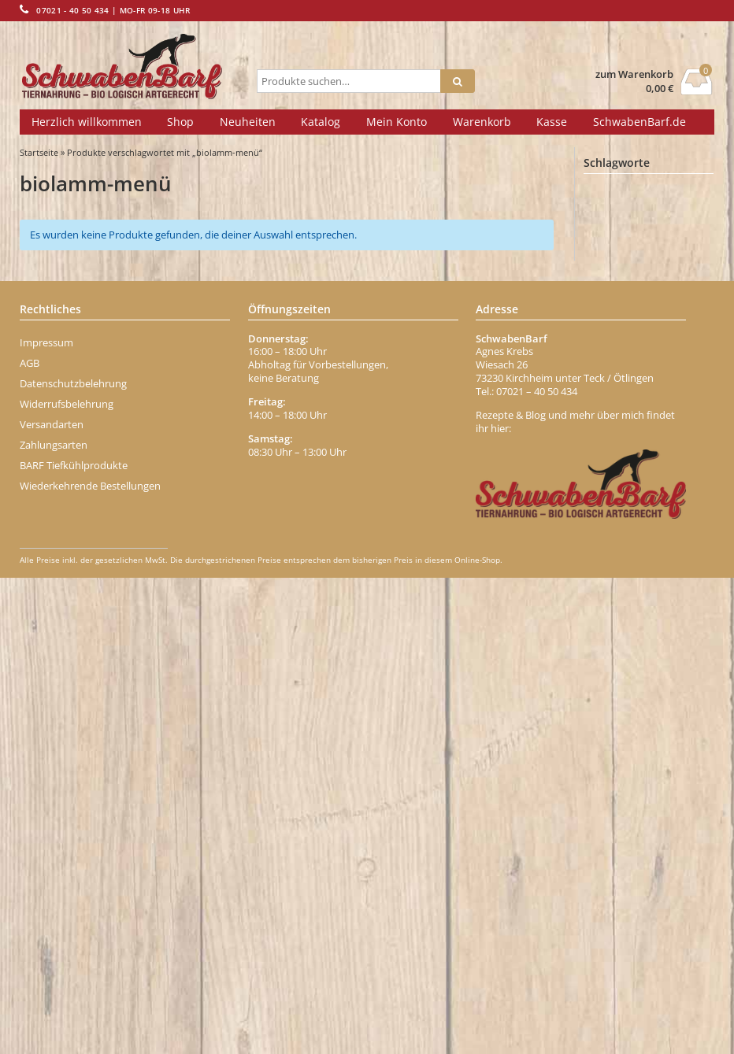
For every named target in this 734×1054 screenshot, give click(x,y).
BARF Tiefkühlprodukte (74, 941)
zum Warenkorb (634, 74)
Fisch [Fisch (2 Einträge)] (612, 723)
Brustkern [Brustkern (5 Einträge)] (625, 492)
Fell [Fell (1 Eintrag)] (672, 677)
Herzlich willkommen (87, 121)
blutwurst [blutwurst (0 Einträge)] (664, 423)
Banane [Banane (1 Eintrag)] (663, 262)
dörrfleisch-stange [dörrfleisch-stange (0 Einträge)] (630, 585)
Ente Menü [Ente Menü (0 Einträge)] (617, 631)
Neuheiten (248, 121)
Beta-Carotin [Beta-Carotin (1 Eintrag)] (626, 331)
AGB (29, 839)
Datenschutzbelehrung (73, 859)
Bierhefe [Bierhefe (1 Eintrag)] (617, 354)
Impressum (46, 819)
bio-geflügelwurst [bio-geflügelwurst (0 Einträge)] (628, 399)
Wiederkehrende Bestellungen (90, 962)
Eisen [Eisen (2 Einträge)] (612, 608)
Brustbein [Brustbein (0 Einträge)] (682, 469)
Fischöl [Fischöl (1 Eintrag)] (665, 723)
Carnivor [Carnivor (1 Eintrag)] (617, 516)
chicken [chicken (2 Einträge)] (679, 516)
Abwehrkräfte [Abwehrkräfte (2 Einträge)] (630, 217)
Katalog (320, 121)
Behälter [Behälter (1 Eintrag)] (617, 285)
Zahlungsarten (53, 921)
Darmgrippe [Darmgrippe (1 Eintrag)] (624, 539)
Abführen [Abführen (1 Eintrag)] (618, 194)
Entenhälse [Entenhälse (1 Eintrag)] (623, 654)
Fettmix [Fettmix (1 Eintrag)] (657, 700)
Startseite (39, 152)
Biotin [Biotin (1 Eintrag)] (611, 422)
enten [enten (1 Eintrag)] (674, 631)
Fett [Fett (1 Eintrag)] (607, 700)
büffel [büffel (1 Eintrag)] (690, 493)
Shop (180, 121)
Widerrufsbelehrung (66, 880)
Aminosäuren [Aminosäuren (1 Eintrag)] (627, 240)
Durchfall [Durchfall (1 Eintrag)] (676, 562)
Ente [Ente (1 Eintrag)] (661, 608)
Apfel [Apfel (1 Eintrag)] (610, 262)
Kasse (551, 121)
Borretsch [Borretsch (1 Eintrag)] (619, 469)
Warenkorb (482, 121)
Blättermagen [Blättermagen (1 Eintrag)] (627, 446)
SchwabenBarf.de (639, 121)
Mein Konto (396, 121)
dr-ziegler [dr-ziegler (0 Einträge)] (615, 562)
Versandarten (51, 900)
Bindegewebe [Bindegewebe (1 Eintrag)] (628, 377)
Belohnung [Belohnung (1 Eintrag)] (622, 308)
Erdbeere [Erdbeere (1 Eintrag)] (619, 677)
